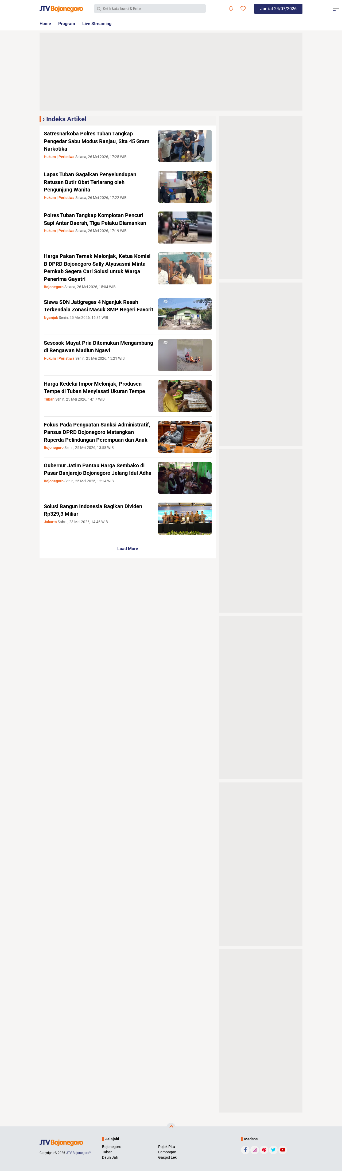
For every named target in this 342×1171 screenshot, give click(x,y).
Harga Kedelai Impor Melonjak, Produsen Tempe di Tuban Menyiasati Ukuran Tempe (97, 391)
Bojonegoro (111, 1147)
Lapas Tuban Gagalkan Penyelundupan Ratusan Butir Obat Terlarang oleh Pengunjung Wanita (94, 182)
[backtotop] (171, 1127)
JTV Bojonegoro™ (78, 1153)
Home (46, 23)
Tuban (107, 1152)
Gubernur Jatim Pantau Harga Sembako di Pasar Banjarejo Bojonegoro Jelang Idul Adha (98, 478)
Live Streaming (102, 23)
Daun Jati (110, 1157)
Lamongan (167, 1152)
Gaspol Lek (167, 1157)
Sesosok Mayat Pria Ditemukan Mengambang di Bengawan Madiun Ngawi (90, 350)
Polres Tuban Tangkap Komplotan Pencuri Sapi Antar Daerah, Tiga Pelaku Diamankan (98, 223)
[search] (150, 8)
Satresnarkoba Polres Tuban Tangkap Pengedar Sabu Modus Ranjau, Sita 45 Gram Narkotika (94, 141)
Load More (127, 553)
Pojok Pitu (166, 1147)
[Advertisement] (171, 71)
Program (69, 23)
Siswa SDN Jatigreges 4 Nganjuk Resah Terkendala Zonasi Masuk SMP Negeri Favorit (96, 309)
